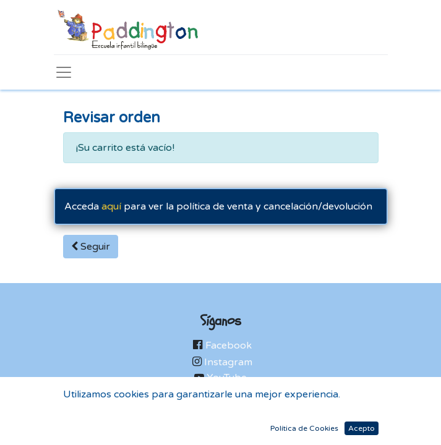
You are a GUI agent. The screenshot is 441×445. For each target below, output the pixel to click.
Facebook (228, 345)
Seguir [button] (90, 246)
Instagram (228, 362)
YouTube (227, 377)
